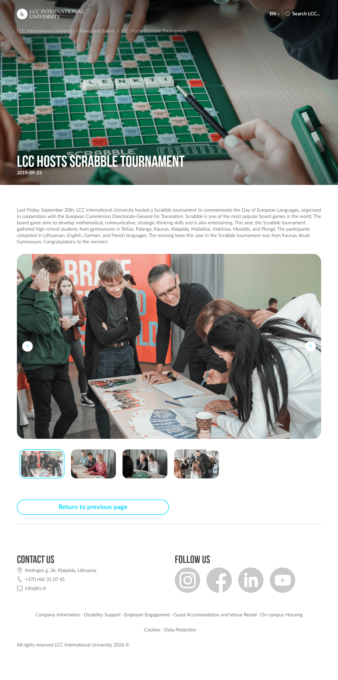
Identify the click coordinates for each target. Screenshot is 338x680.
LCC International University (45, 31)
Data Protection (180, 630)
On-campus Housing (281, 615)
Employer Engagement (147, 615)
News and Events (97, 31)
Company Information (58, 615)
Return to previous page (93, 507)
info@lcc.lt (35, 588)
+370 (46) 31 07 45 (45, 579)
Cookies (152, 630)
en (275, 14)
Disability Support (102, 615)
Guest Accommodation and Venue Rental (215, 615)
